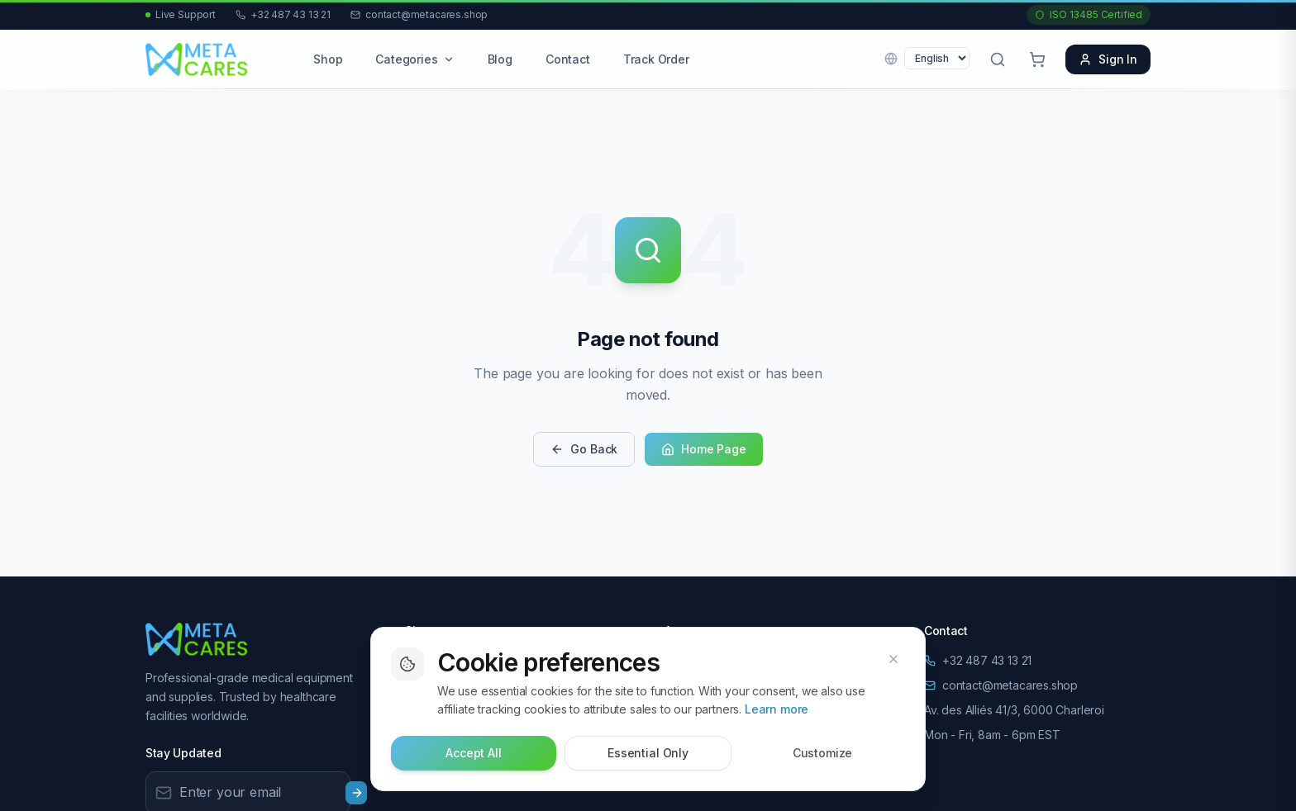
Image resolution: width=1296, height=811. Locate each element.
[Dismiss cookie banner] (893, 659)
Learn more (776, 709)
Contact (568, 59)
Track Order (656, 59)
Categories (414, 59)
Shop (327, 59)
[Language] (937, 58)
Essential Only (648, 753)
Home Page (703, 449)
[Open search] (997, 59)
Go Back (583, 449)
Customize (823, 753)
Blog (500, 59)
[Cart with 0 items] (1037, 59)
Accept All (473, 753)
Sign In (1108, 59)
